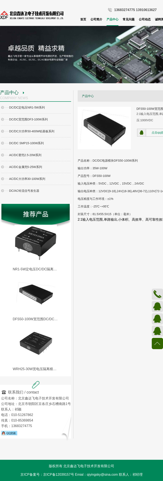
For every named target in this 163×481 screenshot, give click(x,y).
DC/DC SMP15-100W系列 (26, 143)
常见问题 (129, 19)
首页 (83, 19)
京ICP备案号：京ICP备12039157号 (47, 474)
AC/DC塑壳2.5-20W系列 (25, 155)
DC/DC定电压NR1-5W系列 (27, 107)
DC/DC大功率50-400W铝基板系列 (31, 131)
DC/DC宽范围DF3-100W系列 (28, 119)
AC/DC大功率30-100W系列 (27, 179)
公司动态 (145, 19)
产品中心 (112, 19)
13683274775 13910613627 (135, 10)
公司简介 (96, 19)
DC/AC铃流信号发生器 (24, 190)
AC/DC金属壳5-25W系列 (25, 167)
